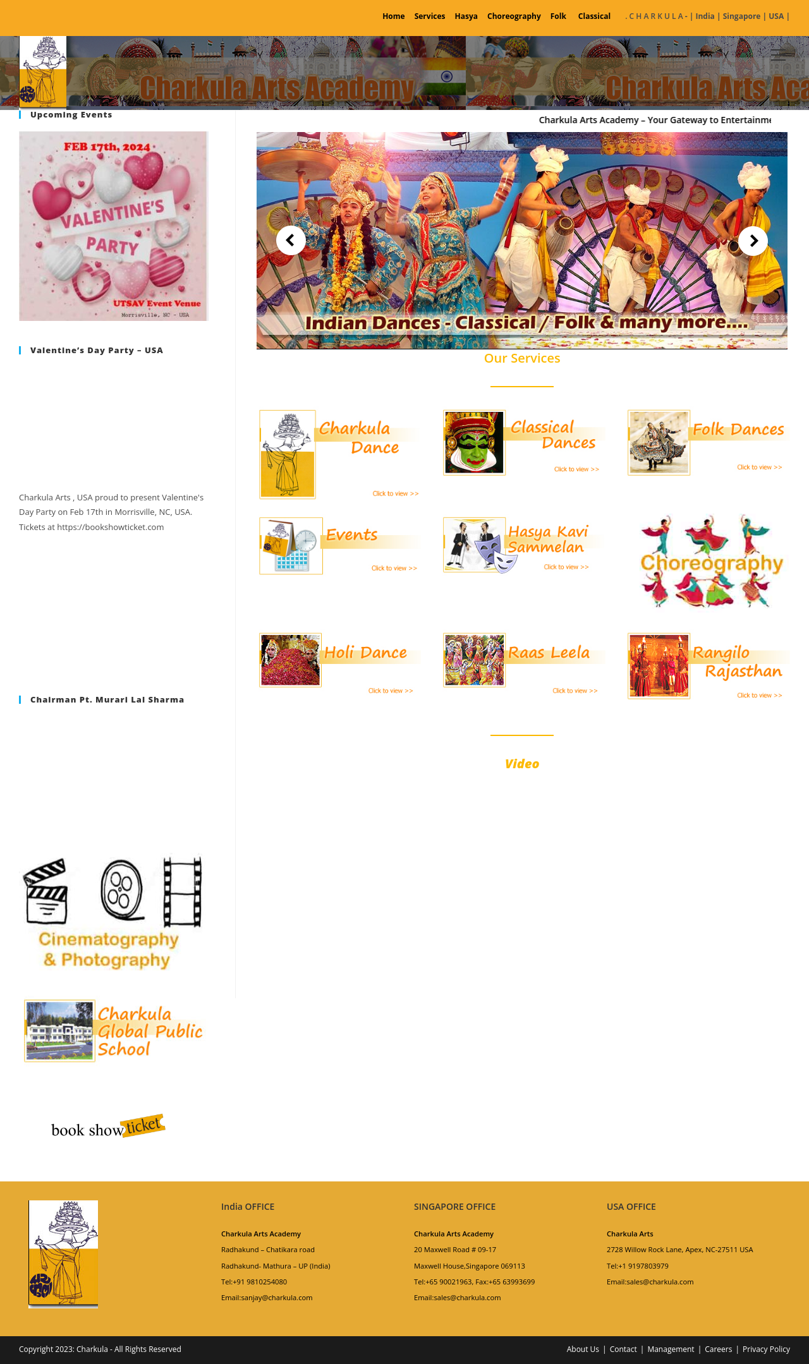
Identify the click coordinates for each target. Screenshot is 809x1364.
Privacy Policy (766, 1349)
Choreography (514, 16)
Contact (623, 1349)
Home (393, 16)
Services (430, 16)
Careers (718, 1349)
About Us (583, 1349)
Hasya (466, 16)
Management (670, 1349)
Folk (558, 16)
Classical (594, 16)
